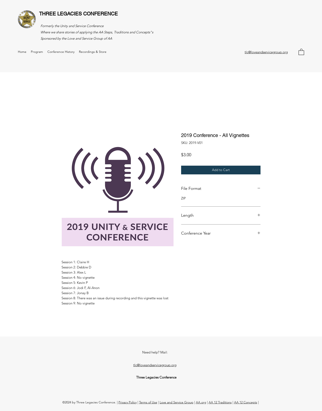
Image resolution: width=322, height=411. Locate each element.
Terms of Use (148, 402)
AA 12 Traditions (220, 402)
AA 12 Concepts (245, 402)
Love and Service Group (176, 402)
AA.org (201, 402)
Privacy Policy (128, 402)
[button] (301, 51)
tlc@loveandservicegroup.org (266, 52)
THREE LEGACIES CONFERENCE (78, 14)
